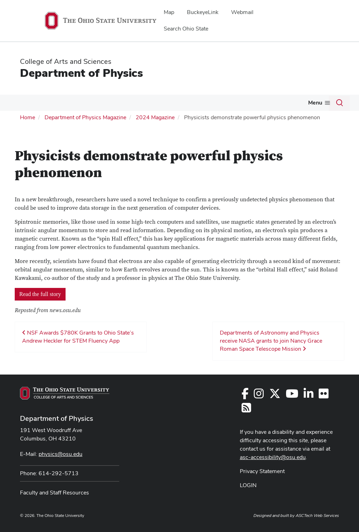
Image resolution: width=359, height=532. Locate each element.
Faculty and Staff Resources (54, 492)
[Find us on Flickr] (323, 395)
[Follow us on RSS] (246, 409)
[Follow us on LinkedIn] (308, 395)
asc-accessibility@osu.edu (273, 457)
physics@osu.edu (60, 454)
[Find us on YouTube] (292, 395)
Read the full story (40, 294)
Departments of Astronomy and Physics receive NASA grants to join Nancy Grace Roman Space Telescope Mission (271, 340)
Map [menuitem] (169, 12)
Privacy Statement (262, 471)
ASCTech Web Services (317, 515)
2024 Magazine (155, 117)
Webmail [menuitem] (242, 12)
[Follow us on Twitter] (274, 395)
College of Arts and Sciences (65, 61)
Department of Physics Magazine (85, 117)
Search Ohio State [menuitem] (186, 28)
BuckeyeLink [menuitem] (202, 12)
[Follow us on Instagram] (259, 395)
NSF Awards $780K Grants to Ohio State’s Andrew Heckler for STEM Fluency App (78, 336)
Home (27, 117)
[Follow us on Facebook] (245, 395)
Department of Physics (81, 73)
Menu (315, 102)
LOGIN (248, 485)
